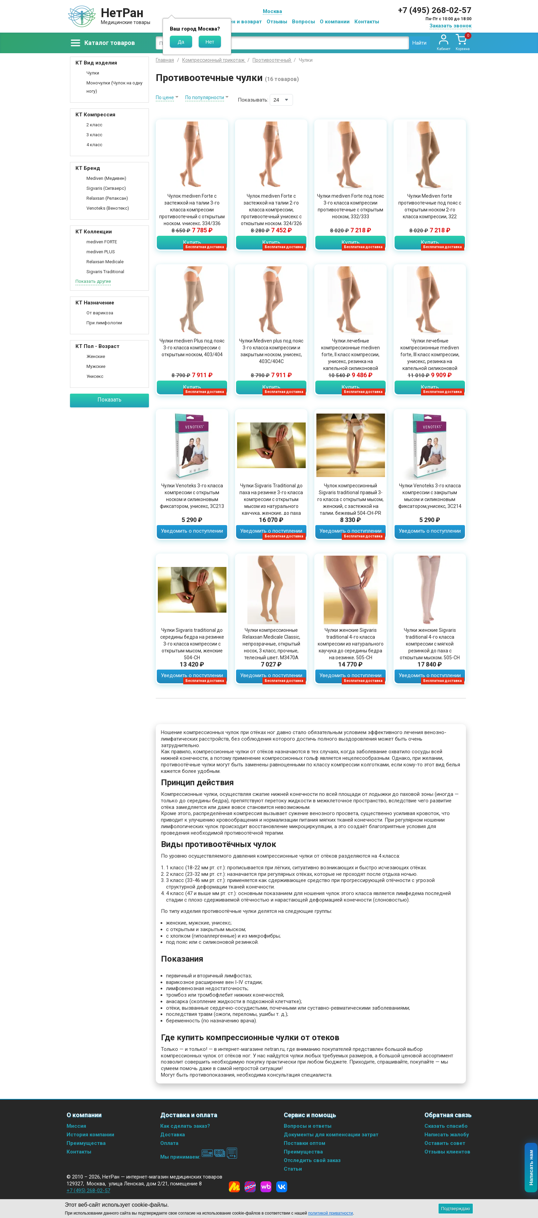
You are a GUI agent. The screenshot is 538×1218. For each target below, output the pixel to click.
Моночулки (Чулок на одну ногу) (114, 87)
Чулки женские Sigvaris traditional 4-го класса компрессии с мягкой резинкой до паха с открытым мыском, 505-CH (430, 643)
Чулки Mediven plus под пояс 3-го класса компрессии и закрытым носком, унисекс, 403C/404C (271, 351)
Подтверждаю (455, 1208)
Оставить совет (444, 1143)
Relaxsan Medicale (105, 261)
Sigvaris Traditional (105, 271)
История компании (90, 1135)
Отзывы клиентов (447, 1152)
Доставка (172, 1135)
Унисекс (94, 376)
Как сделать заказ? (185, 1126)
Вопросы (303, 22)
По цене (165, 97)
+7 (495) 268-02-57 (434, 10)
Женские (95, 356)
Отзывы (277, 22)
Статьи (293, 1169)
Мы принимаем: (198, 1157)
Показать (109, 399)
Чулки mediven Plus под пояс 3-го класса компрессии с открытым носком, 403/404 (192, 347)
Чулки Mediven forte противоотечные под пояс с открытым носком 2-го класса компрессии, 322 (429, 206)
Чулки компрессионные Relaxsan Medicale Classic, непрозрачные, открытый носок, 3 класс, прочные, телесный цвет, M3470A (271, 643)
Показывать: (253, 100)
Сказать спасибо (446, 1126)
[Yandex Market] (234, 1186)
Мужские (95, 366)
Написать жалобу (446, 1135)
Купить (192, 242)
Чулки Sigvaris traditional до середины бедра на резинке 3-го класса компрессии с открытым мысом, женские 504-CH (192, 643)
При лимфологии (104, 322)
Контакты (366, 22)
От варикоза (99, 312)
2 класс (94, 124)
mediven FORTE (101, 241)
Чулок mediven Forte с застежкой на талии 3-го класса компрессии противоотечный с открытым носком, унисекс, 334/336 (192, 209)
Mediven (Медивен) (106, 178)
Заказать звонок (450, 26)
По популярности (204, 97)
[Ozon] (250, 1186)
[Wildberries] (265, 1186)
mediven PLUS (100, 251)
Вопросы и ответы (307, 1126)
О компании (335, 22)
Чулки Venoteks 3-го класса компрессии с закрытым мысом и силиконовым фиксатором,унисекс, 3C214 (429, 496)
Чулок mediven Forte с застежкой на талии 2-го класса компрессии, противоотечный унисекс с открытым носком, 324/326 (271, 209)
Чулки (92, 73)
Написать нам (531, 1168)
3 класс (94, 134)
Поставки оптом (304, 1143)
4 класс (94, 144)
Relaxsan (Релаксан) (107, 198)
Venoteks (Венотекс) (107, 208)
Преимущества (86, 1143)
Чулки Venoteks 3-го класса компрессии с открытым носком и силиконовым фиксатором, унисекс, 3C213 (192, 496)
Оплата (169, 1143)
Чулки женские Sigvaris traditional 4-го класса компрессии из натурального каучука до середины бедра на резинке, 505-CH (351, 643)
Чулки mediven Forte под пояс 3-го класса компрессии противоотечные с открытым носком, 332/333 (350, 206)
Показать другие (93, 281)
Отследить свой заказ (312, 1160)
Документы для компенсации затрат (331, 1135)
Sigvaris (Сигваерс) (106, 188)
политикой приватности (330, 1213)
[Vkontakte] (281, 1186)
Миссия (76, 1126)
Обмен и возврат (240, 22)
